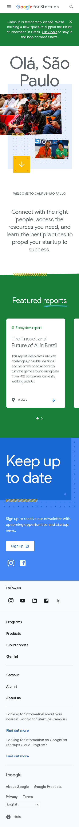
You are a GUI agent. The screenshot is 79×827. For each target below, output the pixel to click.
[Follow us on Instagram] (11, 601)
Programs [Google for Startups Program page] (14, 622)
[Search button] (71, 6)
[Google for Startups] (38, 7)
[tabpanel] (36, 363)
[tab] (37, 418)
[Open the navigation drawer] (9, 7)
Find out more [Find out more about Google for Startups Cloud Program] (17, 756)
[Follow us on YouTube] (23, 601)
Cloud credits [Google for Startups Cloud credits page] (17, 645)
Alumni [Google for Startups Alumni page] (11, 686)
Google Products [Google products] (48, 787)
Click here (50, 32)
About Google (17, 787)
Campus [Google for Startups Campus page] (12, 675)
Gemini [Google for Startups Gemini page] (12, 657)
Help (13, 816)
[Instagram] (11, 563)
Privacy (12, 797)
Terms (28, 797)
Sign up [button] (20, 546)
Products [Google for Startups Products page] (13, 634)
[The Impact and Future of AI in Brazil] (35, 363)
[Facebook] (23, 563)
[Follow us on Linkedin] (34, 601)
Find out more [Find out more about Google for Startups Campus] (17, 731)
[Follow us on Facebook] (46, 601)
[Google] (14, 775)
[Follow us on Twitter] (58, 601)
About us (13, 698)
